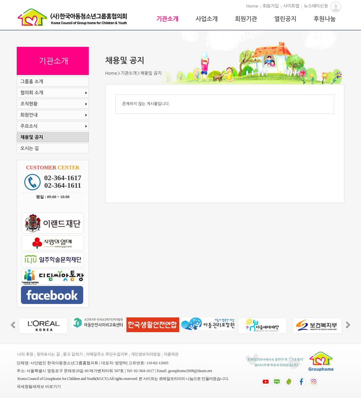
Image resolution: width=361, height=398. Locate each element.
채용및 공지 (31, 137)
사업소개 (207, 19)
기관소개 (167, 19)
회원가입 (271, 6)
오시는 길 (29, 148)
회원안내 (54, 115)
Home (252, 6)
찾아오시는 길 (48, 354)
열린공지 (285, 19)
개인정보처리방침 (146, 354)
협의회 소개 (54, 92)
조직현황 (54, 103)
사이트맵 (291, 6)
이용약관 (171, 354)
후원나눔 (325, 19)
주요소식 (54, 126)
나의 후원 (25, 354)
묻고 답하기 (73, 354)
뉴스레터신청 (316, 6)
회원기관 (246, 19)
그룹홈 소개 (31, 81)
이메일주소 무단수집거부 (106, 354)
